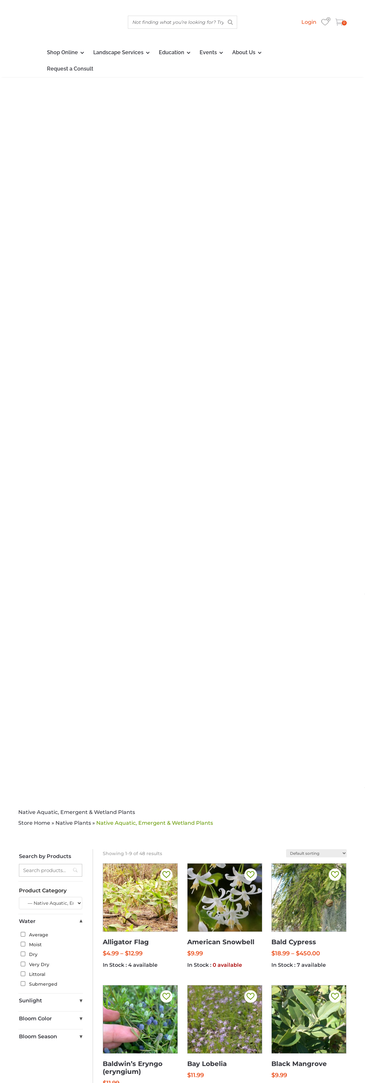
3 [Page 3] (213, 605)
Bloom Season (50, 386)
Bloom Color (50, 368)
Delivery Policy (281, 1027)
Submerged (39, 334)
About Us (243, 52)
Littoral (33, 324)
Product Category (43, 240)
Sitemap (336, 1066)
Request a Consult (70, 69)
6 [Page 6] (242, 605)
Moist (31, 294)
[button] (166, 224)
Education (171, 52)
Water (50, 271)
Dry (29, 304)
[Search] (230, 22)
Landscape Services (118, 52)
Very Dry (35, 314)
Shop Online (62, 52)
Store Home (34, 172)
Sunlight (50, 350)
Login (308, 22)
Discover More (182, 719)
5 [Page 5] (233, 605)
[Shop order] (316, 203)
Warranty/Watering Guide (209, 1027)
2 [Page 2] (203, 605)
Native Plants (73, 172)
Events (208, 52)
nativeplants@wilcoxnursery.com (270, 1013)
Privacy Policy (265, 1066)
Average (34, 284)
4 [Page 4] (223, 605)
